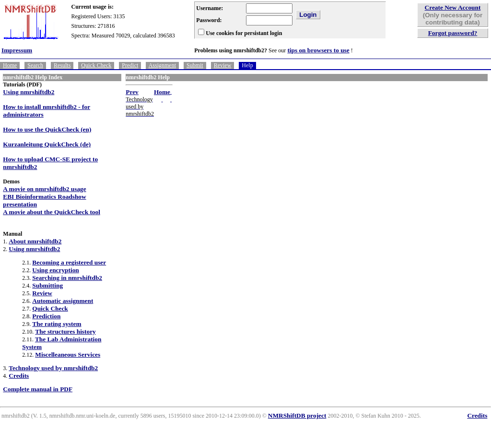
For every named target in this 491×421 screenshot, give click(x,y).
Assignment (162, 65)
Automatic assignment (62, 300)
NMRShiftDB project (297, 415)
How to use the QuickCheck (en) (47, 129)
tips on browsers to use (318, 50)
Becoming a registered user (69, 262)
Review (223, 65)
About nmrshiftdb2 (35, 241)
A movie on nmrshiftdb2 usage (44, 188)
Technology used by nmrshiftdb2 (53, 368)
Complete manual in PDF (37, 389)
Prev (132, 92)
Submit (195, 65)
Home (10, 65)
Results (62, 65)
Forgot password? (453, 32)
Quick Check (96, 65)
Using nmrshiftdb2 (28, 92)
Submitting (47, 285)
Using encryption (55, 270)
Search (35, 65)
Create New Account (453, 7)
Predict (130, 65)
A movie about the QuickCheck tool (51, 212)
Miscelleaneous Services (67, 354)
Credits (19, 375)
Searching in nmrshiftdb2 (67, 277)
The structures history (65, 331)
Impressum (16, 50)
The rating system (56, 323)
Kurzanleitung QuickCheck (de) (47, 144)
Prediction (46, 316)
